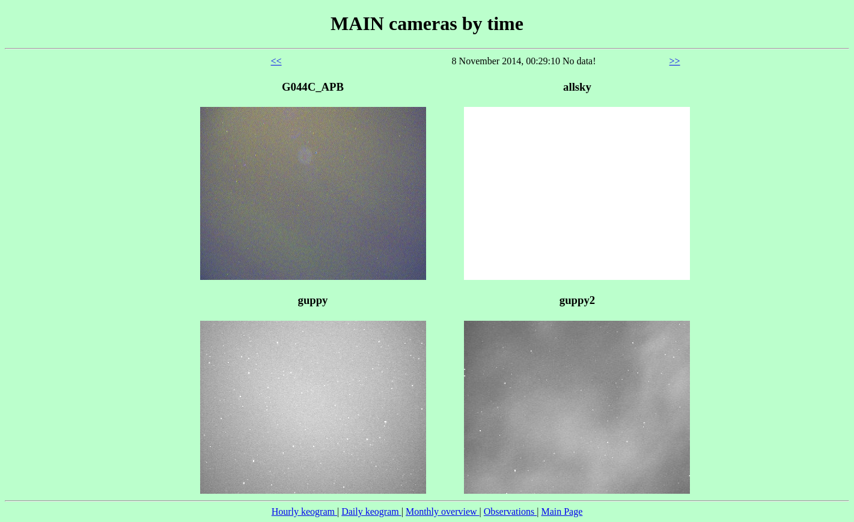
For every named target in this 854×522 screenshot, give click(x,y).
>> (674, 61)
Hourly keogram (304, 511)
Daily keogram (371, 511)
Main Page (561, 511)
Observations (510, 511)
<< (275, 61)
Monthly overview (443, 511)
